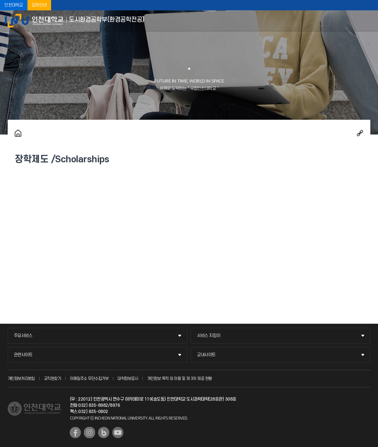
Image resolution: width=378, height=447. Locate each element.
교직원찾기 (52, 378)
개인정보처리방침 (21, 378)
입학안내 (39, 5)
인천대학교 (13, 5)
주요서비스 (23, 335)
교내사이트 (206, 354)
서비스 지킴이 (208, 335)
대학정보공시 (128, 378)
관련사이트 (23, 354)
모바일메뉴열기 (369, 20)
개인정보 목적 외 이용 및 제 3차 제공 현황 (179, 378)
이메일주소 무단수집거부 (89, 378)
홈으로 (18, 133)
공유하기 (360, 133)
